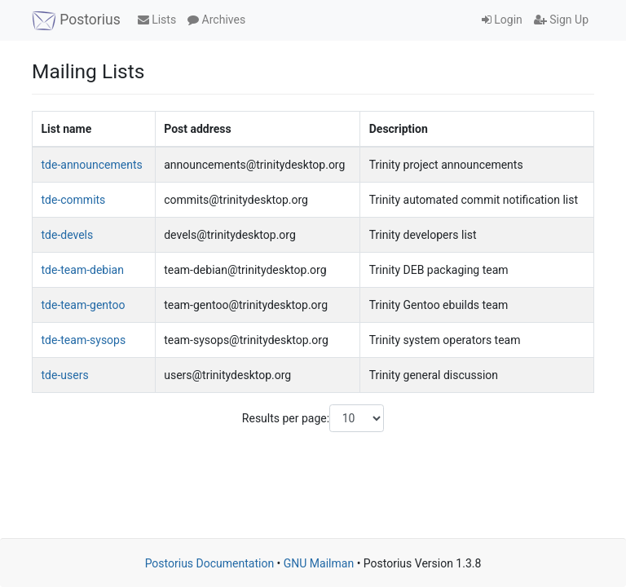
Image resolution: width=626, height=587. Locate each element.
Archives (216, 19)
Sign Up (561, 19)
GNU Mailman (319, 563)
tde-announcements (92, 164)
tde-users (65, 375)
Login (502, 19)
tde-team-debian (83, 269)
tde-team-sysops (84, 339)
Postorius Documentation (210, 563)
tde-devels (68, 234)
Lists (157, 19)
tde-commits (74, 199)
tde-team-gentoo (84, 304)
